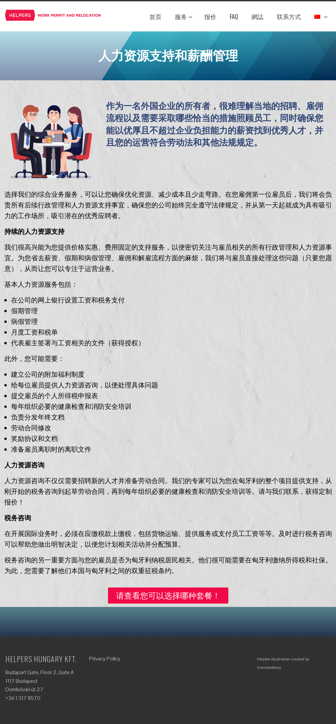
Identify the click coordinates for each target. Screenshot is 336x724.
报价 (210, 16)
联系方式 (289, 16)
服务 (184, 16)
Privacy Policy (104, 658)
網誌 (257, 16)
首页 (155, 16)
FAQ (234, 16)
